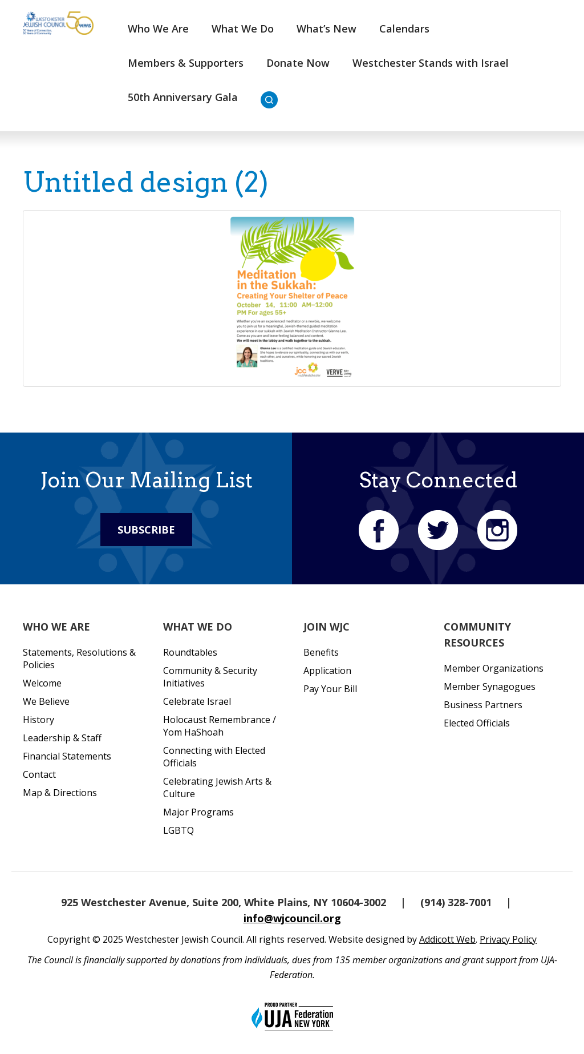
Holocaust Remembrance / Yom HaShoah (219, 725)
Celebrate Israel (197, 701)
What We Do (243, 28)
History (38, 719)
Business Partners (483, 704)
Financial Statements (67, 756)
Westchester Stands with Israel (430, 63)
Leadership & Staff (62, 738)
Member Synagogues (490, 686)
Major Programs (198, 812)
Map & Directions (60, 792)
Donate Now (298, 63)
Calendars (404, 28)
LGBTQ (178, 830)
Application (327, 670)
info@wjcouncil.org (292, 918)
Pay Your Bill (330, 689)
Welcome (42, 683)
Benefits (321, 652)
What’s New (326, 28)
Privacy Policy (508, 939)
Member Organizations (494, 668)
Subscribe (146, 529)
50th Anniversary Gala (183, 97)
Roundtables (190, 652)
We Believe (46, 701)
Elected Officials (477, 723)
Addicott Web (447, 939)
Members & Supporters (186, 63)
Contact (39, 774)
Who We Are (158, 28)
